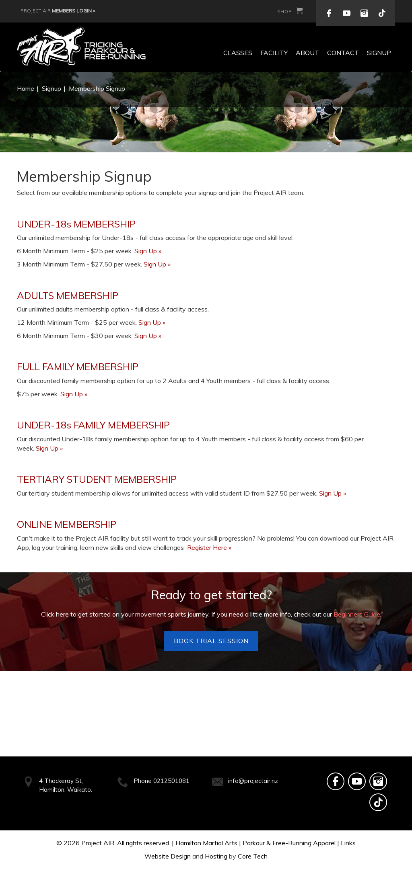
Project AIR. (98, 843)
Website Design (167, 856)
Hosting (216, 856)
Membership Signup (97, 88)
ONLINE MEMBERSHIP (66, 524)
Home (25, 88)
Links (348, 843)
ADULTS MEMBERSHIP (67, 295)
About (307, 53)
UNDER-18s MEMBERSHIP (76, 224)
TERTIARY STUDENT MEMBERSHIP (97, 479)
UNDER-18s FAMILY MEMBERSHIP (93, 425)
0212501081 (171, 781)
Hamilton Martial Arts (206, 843)
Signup (379, 53)
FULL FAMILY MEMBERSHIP (77, 367)
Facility (274, 53)
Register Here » (209, 547)
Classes (237, 53)
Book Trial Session (211, 641)
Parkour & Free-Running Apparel (289, 843)
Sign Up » (147, 251)
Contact (343, 53)
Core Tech (253, 856)
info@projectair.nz (253, 781)
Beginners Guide (357, 614)
